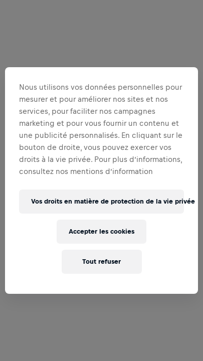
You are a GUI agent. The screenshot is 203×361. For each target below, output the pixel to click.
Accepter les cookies (101, 231)
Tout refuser (101, 261)
